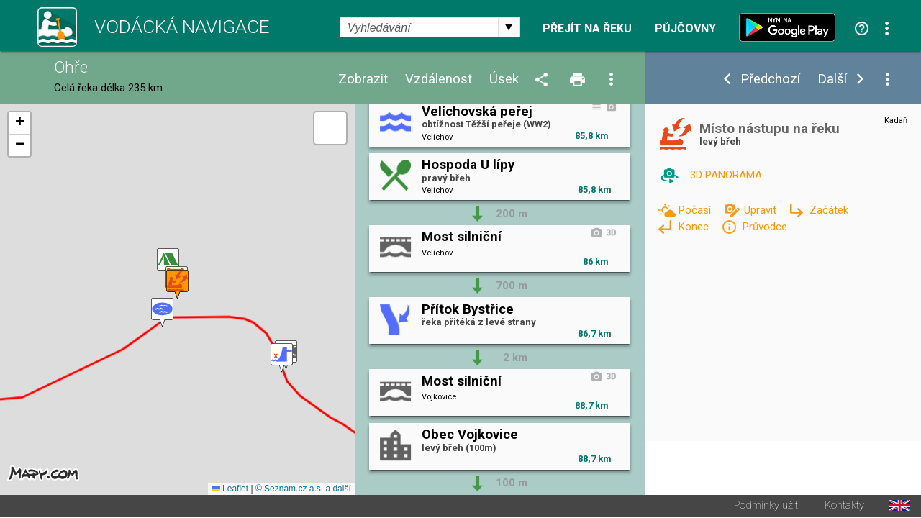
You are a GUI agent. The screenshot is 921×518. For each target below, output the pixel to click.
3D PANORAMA (726, 174)
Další (832, 79)
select (509, 27)
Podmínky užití (767, 506)
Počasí (696, 210)
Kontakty (844, 506)
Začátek (828, 210)
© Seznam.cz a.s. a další (303, 490)
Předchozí (770, 79)
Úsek (504, 79)
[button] (162, 313)
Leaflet (230, 490)
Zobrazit (363, 79)
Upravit (761, 210)
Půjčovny (685, 29)
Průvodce (764, 226)
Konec (695, 226)
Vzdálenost (438, 79)
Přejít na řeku (587, 29)
